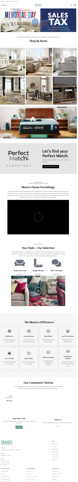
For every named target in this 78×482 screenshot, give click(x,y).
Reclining (39, 73)
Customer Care (5, 451)
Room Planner (48, 336)
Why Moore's (9, 336)
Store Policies (4, 467)
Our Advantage (30, 464)
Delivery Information (6, 459)
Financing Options (5, 462)
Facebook (54, 462)
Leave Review (55, 459)
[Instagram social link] (59, 409)
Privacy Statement (5, 464)
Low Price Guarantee (68, 336)
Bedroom (66, 73)
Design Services (30, 469)
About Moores (30, 451)
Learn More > (19, 274)
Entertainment (66, 102)
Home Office (39, 102)
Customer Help (4, 454)
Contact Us (55, 451)
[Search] (71, 5)
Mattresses (54, 442)
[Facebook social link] (56, 409)
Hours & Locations (56, 456)
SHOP (53, 424)
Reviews (3, 456)
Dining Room (12, 102)
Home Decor (55, 440)
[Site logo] (38, 5)
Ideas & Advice (29, 358)
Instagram (54, 464)
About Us (28, 454)
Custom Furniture (29, 336)
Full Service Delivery (48, 357)
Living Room (12, 73)
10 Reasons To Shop (31, 459)
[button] (38, 291)
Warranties (3, 469)
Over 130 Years (9, 358)
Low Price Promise (30, 462)
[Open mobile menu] (3, 5)
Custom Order (29, 456)
